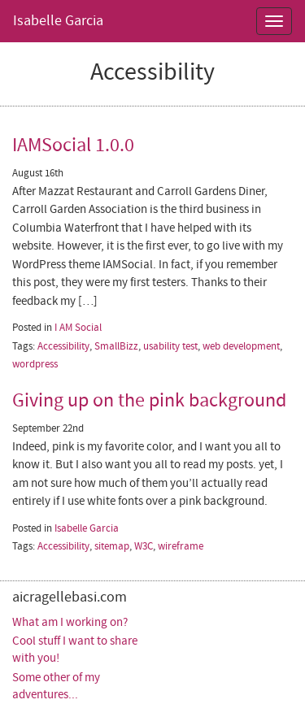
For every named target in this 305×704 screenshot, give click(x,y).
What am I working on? (70, 622)
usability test (170, 346)
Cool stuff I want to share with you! (74, 649)
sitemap (111, 546)
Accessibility (63, 346)
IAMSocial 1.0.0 (73, 145)
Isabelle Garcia (58, 20)
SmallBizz (116, 346)
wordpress (35, 364)
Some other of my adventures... (56, 686)
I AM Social (78, 327)
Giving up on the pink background (149, 400)
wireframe (180, 546)
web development (241, 346)
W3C (143, 546)
